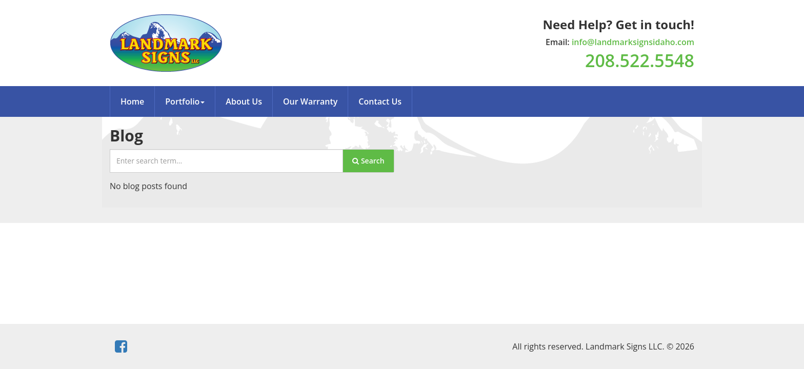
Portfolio (185, 101)
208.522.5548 (639, 60)
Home (132, 101)
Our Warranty (310, 101)
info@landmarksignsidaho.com (633, 42)
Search (368, 161)
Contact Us (379, 101)
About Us (244, 101)
